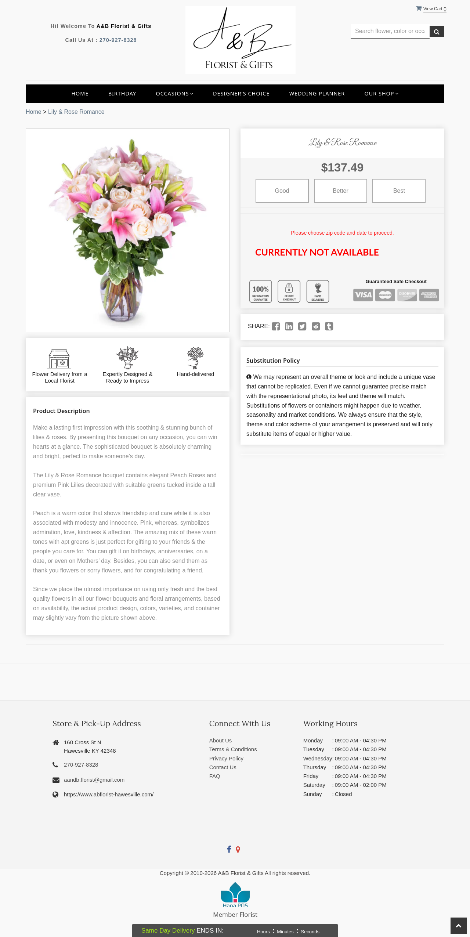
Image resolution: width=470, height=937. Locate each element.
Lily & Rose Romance (76, 112)
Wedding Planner (317, 93)
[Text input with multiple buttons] (390, 31)
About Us (220, 740)
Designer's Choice (241, 93)
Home (79, 93)
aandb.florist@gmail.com (94, 780)
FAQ (214, 776)
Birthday (122, 93)
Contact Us (222, 767)
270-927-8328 (118, 40)
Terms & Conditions (233, 749)
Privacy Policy (226, 758)
